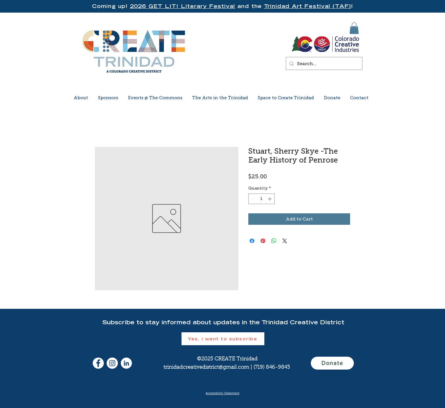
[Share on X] (284, 240)
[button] (354, 28)
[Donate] (332, 363)
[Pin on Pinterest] (262, 240)
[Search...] (323, 63)
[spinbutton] (261, 199)
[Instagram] (112, 363)
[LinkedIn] (126, 363)
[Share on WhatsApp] (273, 240)
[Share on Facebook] (252, 240)
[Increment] (270, 199)
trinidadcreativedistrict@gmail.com (206, 367)
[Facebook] (98, 363)
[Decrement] (252, 199)
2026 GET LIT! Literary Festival (182, 6)
